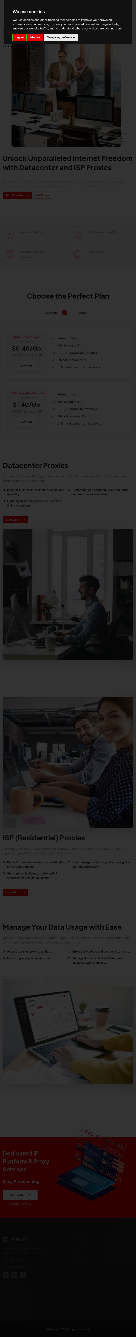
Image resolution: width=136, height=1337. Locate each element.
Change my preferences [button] (61, 37)
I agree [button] (19, 37)
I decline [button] (35, 37)
